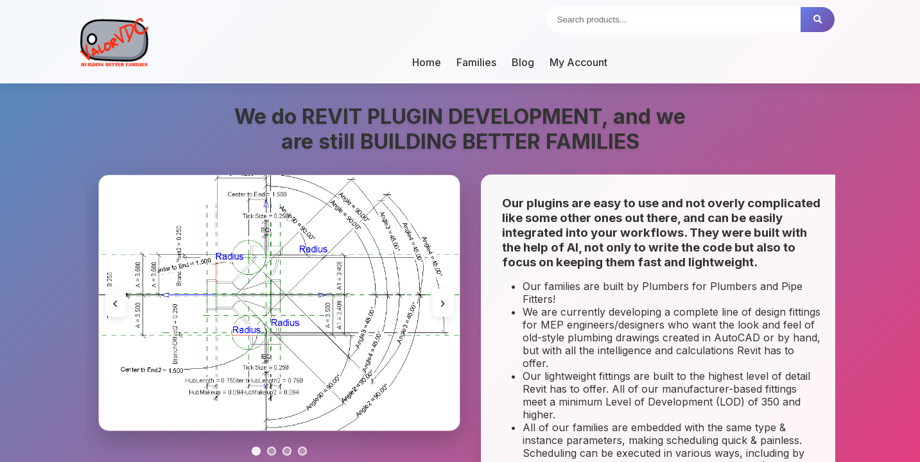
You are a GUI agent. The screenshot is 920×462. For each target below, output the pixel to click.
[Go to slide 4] (302, 451)
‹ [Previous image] (115, 302)
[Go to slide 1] (256, 451)
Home (426, 62)
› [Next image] (443, 302)
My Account (578, 62)
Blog (523, 62)
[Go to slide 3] (286, 451)
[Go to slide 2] (271, 451)
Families (476, 62)
